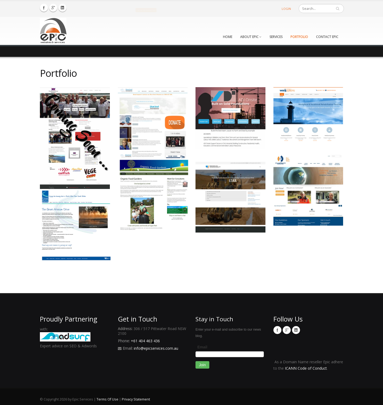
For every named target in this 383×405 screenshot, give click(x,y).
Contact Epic (327, 37)
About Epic (250, 37)
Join (202, 365)
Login (286, 9)
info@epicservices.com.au (156, 348)
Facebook (44, 8)
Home (227, 37)
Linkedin (62, 8)
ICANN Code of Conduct (306, 368)
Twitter (53, 8)
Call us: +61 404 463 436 (146, 10)
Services (275, 37)
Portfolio (299, 37)
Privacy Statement (136, 399)
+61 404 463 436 (145, 340)
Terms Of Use (107, 399)
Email (202, 347)
